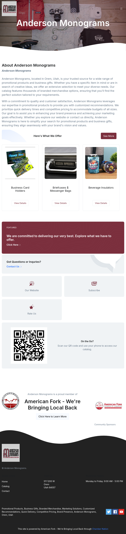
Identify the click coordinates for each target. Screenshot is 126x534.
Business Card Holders (20, 189)
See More (108, 136)
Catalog (5, 486)
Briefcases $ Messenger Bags (60, 189)
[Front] (10, 8)
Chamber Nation (100, 529)
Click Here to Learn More (52, 416)
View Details (20, 203)
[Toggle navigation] (121, 9)
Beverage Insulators (101, 187)
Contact (6, 491)
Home (5, 481)
